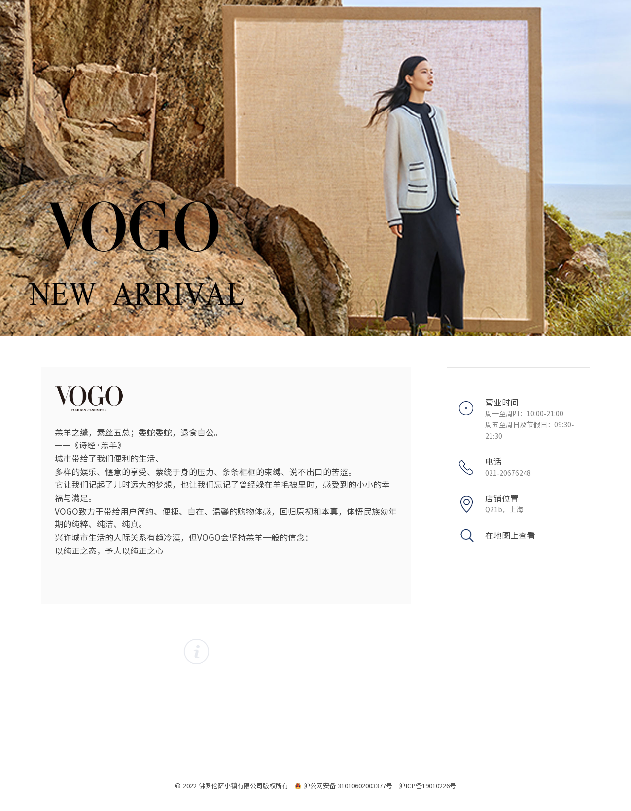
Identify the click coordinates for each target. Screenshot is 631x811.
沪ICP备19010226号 (427, 785)
